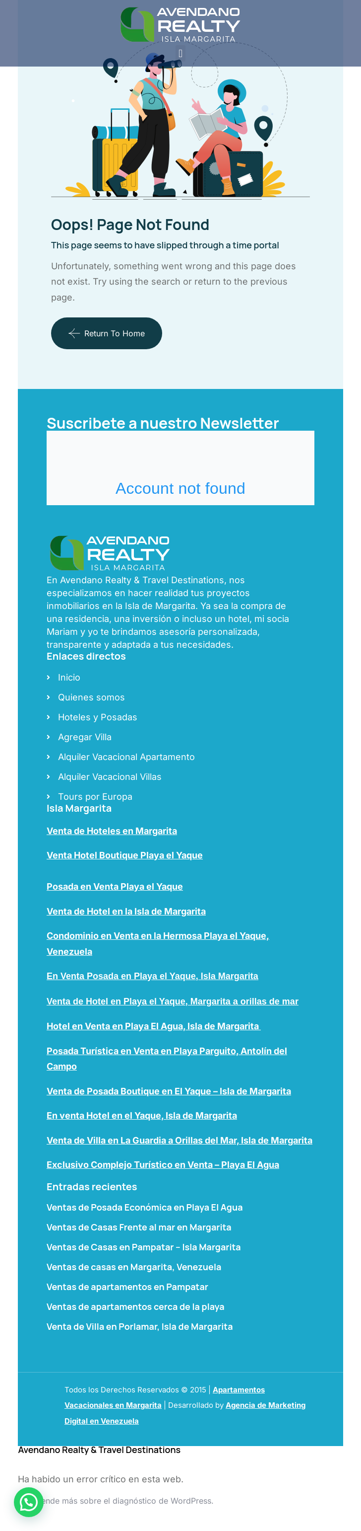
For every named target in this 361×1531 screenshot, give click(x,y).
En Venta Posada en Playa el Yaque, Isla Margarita (152, 976)
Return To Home (106, 333)
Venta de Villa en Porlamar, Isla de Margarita (140, 1326)
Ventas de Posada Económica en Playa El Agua (145, 1207)
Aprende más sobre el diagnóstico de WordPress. (121, 1501)
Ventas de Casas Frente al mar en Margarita (139, 1227)
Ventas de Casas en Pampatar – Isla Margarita (144, 1247)
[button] (180, 53)
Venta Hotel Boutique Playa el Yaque (125, 855)
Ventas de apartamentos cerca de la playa (136, 1306)
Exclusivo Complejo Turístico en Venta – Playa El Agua (163, 1164)
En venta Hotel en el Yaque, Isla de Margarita (142, 1115)
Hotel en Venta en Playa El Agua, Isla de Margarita (154, 1026)
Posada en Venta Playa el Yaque (115, 886)
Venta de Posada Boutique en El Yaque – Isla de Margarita (169, 1091)
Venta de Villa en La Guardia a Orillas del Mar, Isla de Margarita (179, 1140)
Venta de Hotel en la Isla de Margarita (126, 911)
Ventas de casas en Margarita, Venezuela (134, 1267)
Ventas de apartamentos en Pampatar (127, 1287)
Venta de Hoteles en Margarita (112, 831)
